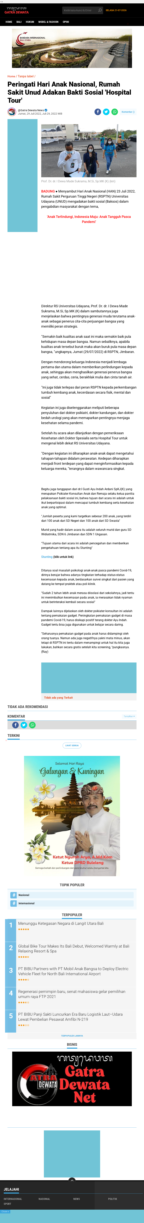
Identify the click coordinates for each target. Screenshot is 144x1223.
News (76, 1199)
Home (9, 21)
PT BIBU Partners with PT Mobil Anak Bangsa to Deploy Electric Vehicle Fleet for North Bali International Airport (70, 972)
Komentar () (128, 111)
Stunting (46, 557)
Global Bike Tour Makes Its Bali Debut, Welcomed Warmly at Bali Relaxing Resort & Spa (74, 949)
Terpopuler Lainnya (72, 1036)
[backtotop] (72, 1181)
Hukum (30, 21)
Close (5, 1211)
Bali (19, 21)
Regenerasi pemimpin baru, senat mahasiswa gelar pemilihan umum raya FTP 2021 (75, 995)
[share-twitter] (106, 112)
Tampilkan (129, 716)
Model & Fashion (48, 21)
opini (66, 21)
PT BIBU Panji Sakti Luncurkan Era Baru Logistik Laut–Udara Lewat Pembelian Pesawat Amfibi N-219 (74, 1017)
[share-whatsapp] (114, 112)
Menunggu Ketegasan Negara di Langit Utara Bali (64, 923)
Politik (112, 1199)
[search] (82, 10)
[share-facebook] (97, 112)
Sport (7, 1204)
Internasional (26, 903)
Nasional (24, 895)
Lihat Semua (72, 745)
